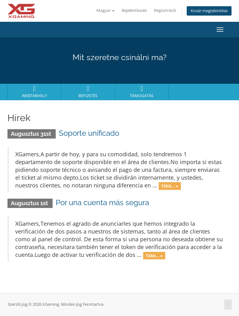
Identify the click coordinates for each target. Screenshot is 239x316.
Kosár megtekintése (209, 10)
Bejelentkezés (134, 10)
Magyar (105, 10)
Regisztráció (165, 10)
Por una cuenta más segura (102, 202)
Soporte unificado (89, 133)
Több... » (169, 186)
